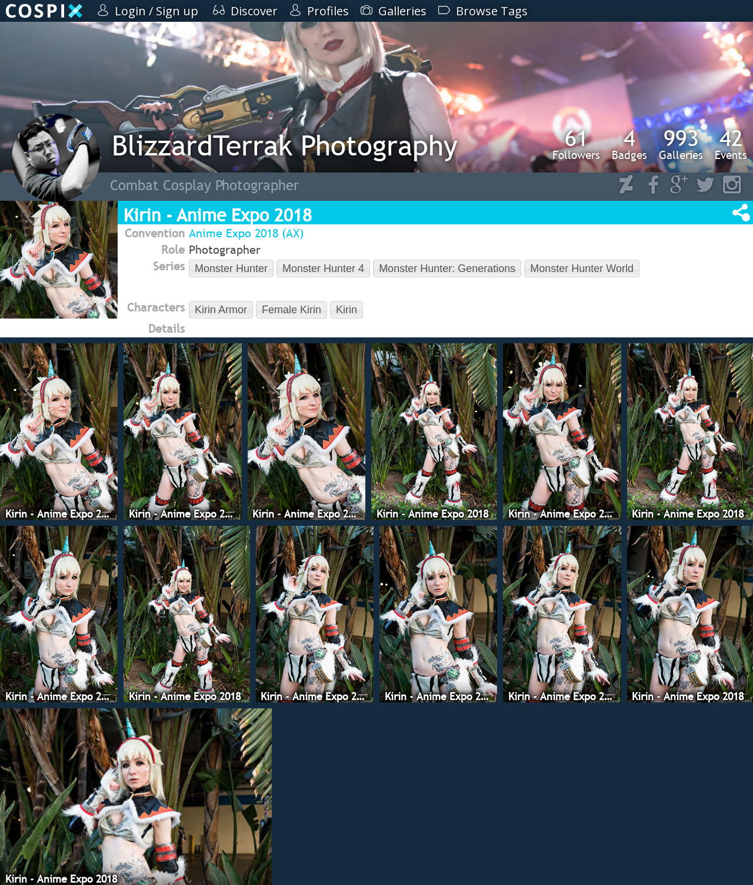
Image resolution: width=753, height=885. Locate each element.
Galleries (681, 144)
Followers (576, 144)
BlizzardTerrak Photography (285, 145)
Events (731, 144)
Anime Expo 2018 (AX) (246, 233)
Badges (629, 144)
